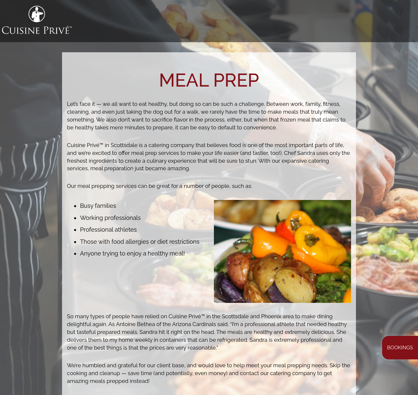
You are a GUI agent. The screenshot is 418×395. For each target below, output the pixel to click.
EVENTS (338, 23)
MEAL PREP (278, 23)
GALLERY (249, 23)
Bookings (400, 348)
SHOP (359, 23)
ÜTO (404, 23)
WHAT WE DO (193, 23)
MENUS (224, 23)
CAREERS (382, 23)
